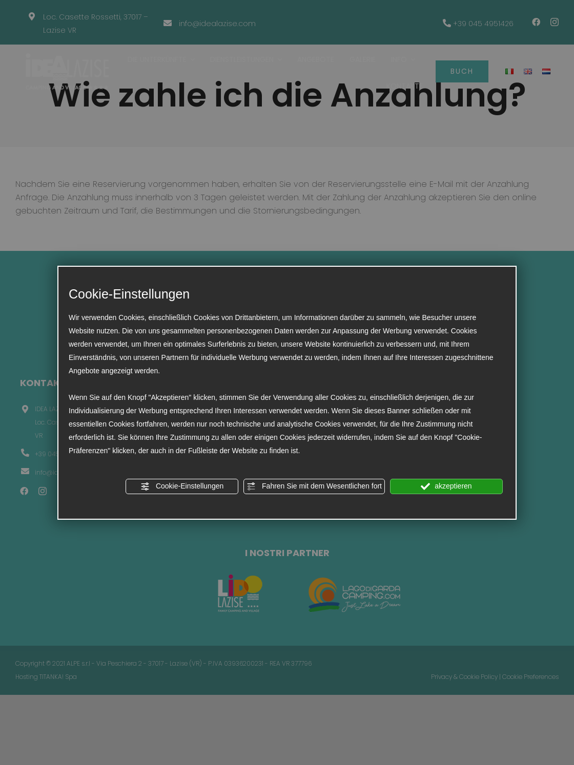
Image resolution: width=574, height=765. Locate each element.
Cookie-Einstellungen (181, 486)
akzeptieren (446, 486)
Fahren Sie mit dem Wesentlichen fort (314, 486)
